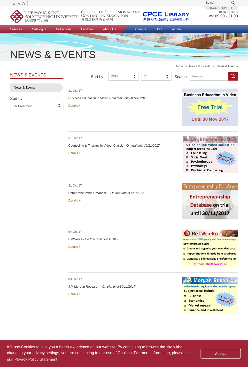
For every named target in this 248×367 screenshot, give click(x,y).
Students (140, 29)
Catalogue (39, 29)
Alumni (177, 29)
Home (179, 66)
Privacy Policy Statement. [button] (36, 359)
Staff (159, 29)
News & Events (199, 66)
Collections (63, 29)
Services (16, 29)
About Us (109, 29)
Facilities (87, 29)
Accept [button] (221, 354)
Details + (74, 105)
